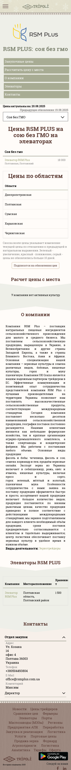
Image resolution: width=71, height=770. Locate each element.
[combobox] (35, 116)
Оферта (55, 750)
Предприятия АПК (23, 727)
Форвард (50, 741)
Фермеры (50, 713)
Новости (19, 709)
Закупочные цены (19, 61)
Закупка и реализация (24, 732)
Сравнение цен (25, 713)
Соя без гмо (14, 152)
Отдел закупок (16, 637)
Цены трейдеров (44, 709)
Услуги (20, 736)
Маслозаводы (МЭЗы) (26, 722)
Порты (46, 718)
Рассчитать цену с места (24, 70)
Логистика (56, 732)
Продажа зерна (26, 741)
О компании (14, 78)
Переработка (53, 727)
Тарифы (40, 750)
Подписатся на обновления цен (35, 265)
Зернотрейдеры (50, 548)
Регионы (55, 722)
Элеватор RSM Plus (17, 160)
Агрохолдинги (24, 745)
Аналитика (21, 750)
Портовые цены (43, 736)
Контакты (12, 94)
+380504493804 (17, 671)
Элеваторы (13, 86)
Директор (12, 693)
